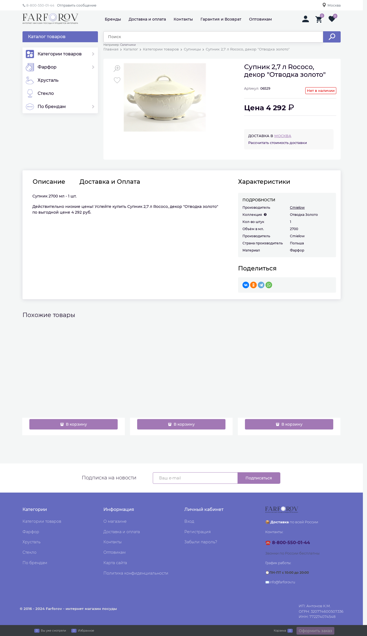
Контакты (183, 19)
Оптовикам (260, 19)
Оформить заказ (315, 630)
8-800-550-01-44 (40, 5)
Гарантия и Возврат (221, 19)
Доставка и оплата (147, 19)
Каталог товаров (47, 36)
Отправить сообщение (77, 5)
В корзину (76, 424)
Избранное (86, 630)
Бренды (113, 19)
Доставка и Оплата (110, 182)
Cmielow (297, 207)
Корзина (280, 630)
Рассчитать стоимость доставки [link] (277, 142)
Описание (49, 182)
